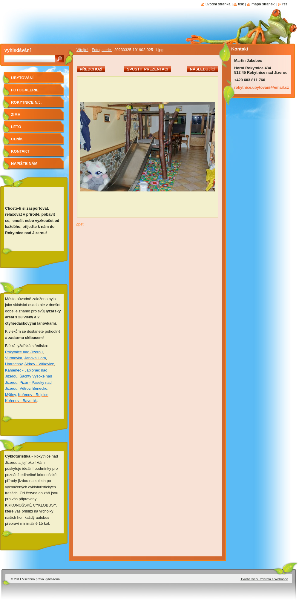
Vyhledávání (17, 50)
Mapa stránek (263, 4)
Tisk (241, 4)
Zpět (80, 224)
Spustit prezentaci (147, 69)
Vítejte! (82, 49)
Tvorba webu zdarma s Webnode (264, 579)
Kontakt (20, 151)
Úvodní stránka (218, 4)
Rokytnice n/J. (26, 102)
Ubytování (22, 78)
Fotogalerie (102, 49)
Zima (15, 114)
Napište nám (24, 163)
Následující (202, 69)
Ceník (17, 139)
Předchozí (91, 69)
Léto (16, 127)
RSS (284, 4)
